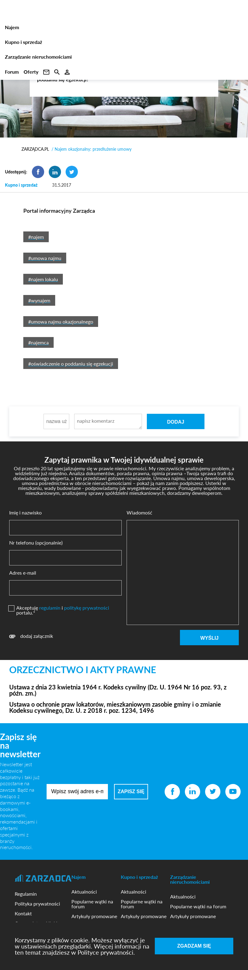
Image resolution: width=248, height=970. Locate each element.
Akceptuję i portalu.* (62, 610)
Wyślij (209, 638)
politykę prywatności (86, 608)
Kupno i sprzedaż (23, 42)
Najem (12, 27)
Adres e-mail (22, 572)
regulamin (50, 608)
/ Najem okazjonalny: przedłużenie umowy (92, 149)
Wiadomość (139, 512)
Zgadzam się (194, 946)
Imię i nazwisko (25, 512)
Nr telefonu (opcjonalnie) (36, 542)
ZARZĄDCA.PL (35, 149)
